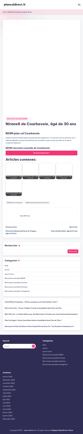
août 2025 (7, 393)
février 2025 (7, 412)
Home (4, 12)
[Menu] (79, 4)
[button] (25, 216)
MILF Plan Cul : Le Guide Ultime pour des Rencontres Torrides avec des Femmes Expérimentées (41, 314)
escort (7, 270)
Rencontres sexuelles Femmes (16, 283)
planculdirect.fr (15, 4)
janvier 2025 (7, 416)
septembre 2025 (9, 390)
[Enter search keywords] (19, 346)
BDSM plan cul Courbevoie (14, 202)
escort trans (9, 274)
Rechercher (11, 245)
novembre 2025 (9, 383)
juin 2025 (6, 399)
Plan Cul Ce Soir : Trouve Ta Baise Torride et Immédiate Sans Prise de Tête (33, 308)
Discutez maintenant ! (41, 153)
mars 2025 (7, 409)
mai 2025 (6, 403)
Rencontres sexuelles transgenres (17, 291)
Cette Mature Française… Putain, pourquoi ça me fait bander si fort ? (31, 302)
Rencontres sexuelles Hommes (16, 287)
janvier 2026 (7, 377)
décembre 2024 (9, 419)
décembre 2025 (9, 380)
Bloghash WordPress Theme (62, 430)
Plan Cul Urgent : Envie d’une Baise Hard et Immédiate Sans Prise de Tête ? (33, 320)
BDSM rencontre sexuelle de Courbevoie (37, 202)
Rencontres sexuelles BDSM (17, 118)
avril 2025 (6, 406)
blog (6, 266)
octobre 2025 (8, 386)
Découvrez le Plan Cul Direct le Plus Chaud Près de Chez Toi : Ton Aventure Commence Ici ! (39, 326)
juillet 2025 (7, 396)
